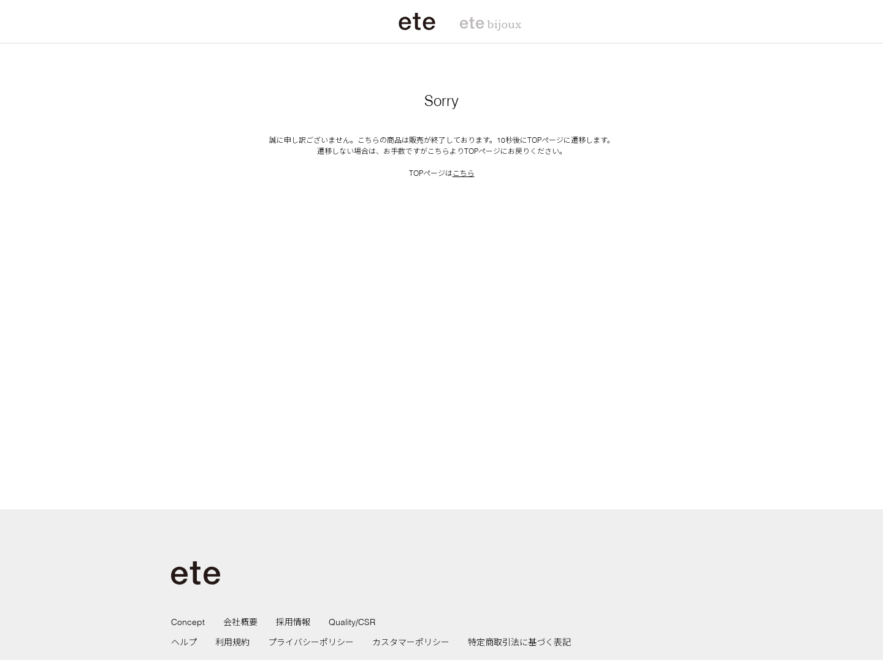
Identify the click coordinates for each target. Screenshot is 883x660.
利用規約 (232, 642)
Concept (188, 622)
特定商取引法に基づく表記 (519, 642)
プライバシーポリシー (311, 642)
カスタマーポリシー (410, 642)
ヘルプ (184, 642)
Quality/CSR (352, 622)
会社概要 (240, 622)
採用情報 (293, 622)
